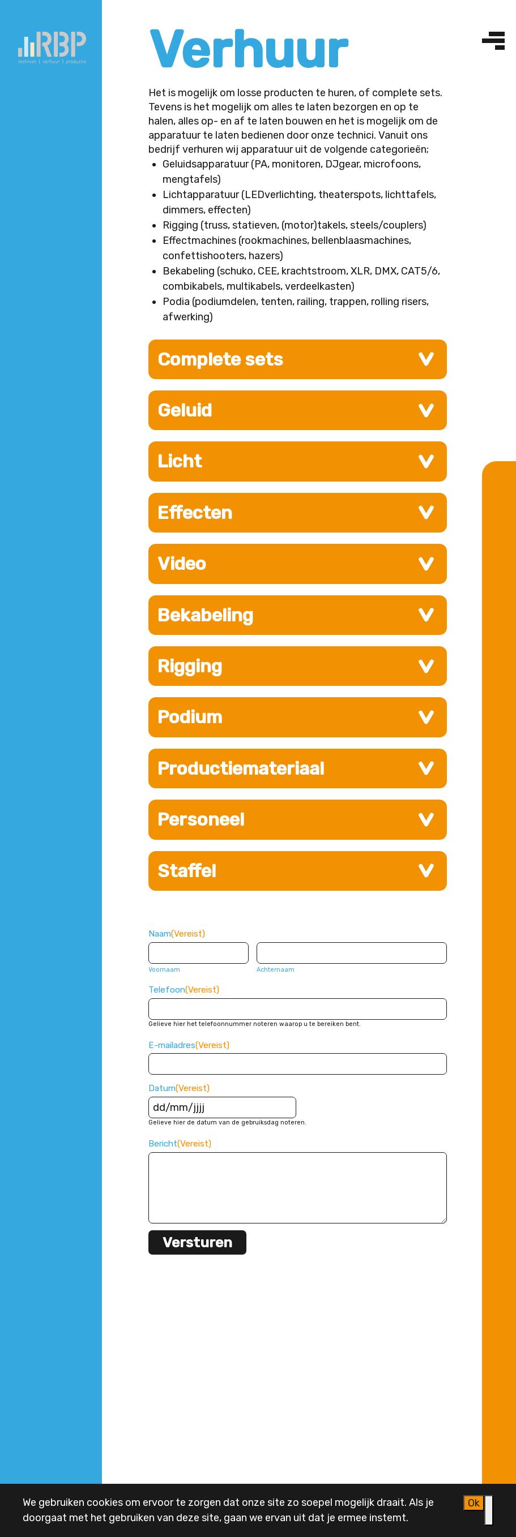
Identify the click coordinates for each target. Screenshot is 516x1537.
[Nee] (488, 1510)
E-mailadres (188, 1045)
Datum (179, 1088)
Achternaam (276, 969)
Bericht (179, 1144)
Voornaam (164, 969)
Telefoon (183, 990)
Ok (474, 1503)
